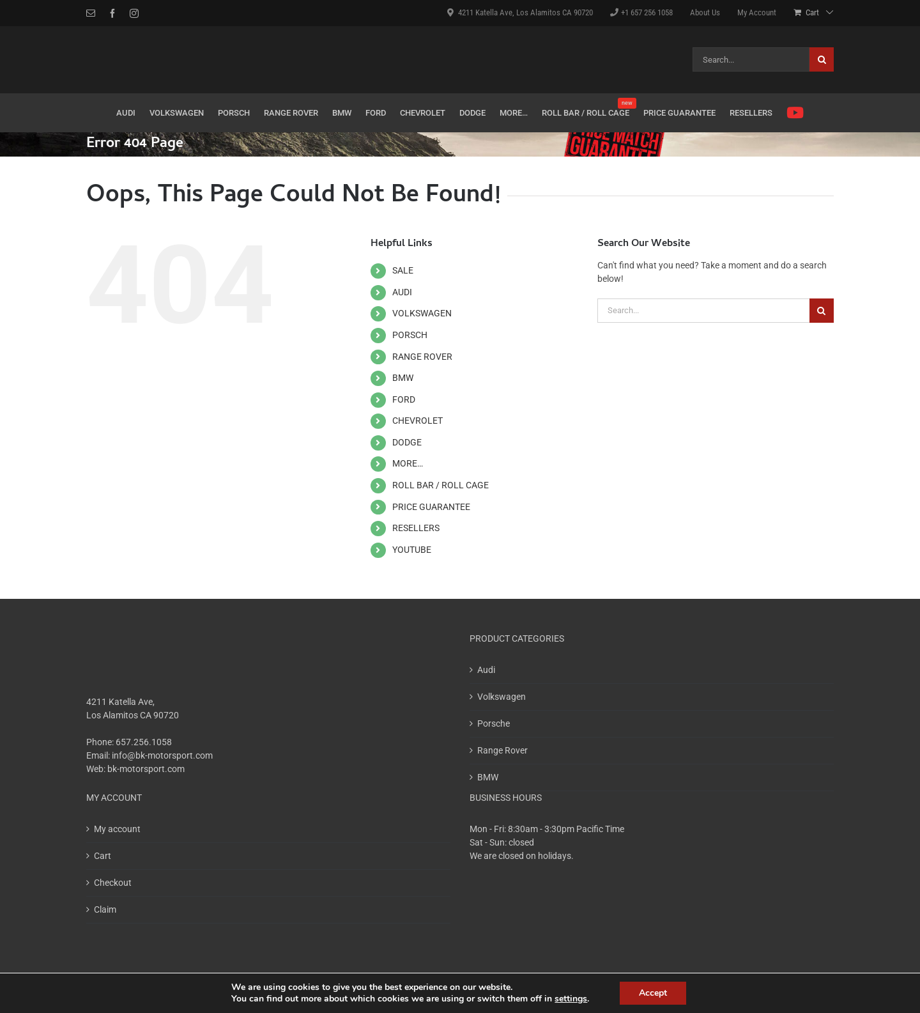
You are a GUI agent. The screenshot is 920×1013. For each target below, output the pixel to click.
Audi (486, 670)
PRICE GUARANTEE (431, 507)
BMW (402, 378)
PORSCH (409, 335)
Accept (653, 993)
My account (117, 829)
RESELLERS (416, 528)
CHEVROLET (417, 420)
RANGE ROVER (422, 357)
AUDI (402, 292)
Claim (105, 909)
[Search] (821, 59)
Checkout (113, 883)
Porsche (493, 723)
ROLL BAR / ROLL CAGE (440, 485)
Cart (102, 856)
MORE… (407, 463)
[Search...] (751, 59)
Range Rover (502, 750)
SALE (402, 270)
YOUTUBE (411, 550)
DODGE (407, 442)
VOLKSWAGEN (422, 313)
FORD (403, 399)
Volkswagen (501, 697)
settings (571, 999)
